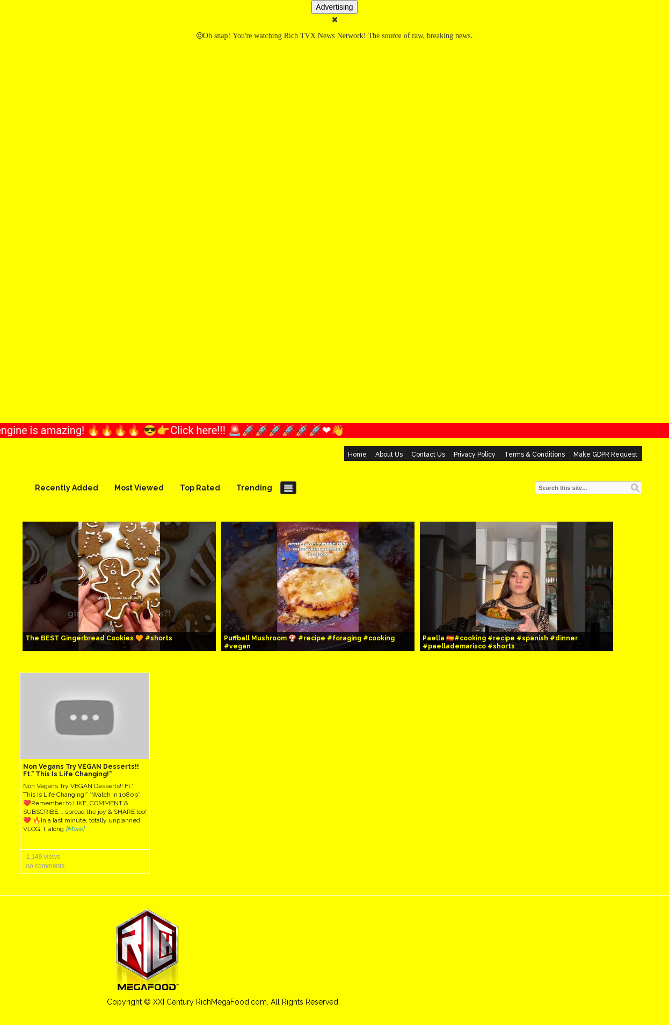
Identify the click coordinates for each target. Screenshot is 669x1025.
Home (357, 454)
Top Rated (200, 487)
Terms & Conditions (534, 454)
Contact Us (428, 454)
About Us (389, 454)
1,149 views (43, 857)
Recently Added (66, 487)
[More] (75, 829)
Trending (254, 487)
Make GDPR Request (605, 454)
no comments (45, 866)
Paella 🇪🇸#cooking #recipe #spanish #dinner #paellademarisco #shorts (500, 642)
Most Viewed (139, 487)
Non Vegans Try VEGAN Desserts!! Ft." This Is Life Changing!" (81, 770)
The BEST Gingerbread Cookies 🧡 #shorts (98, 638)
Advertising (334, 7)
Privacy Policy (475, 454)
